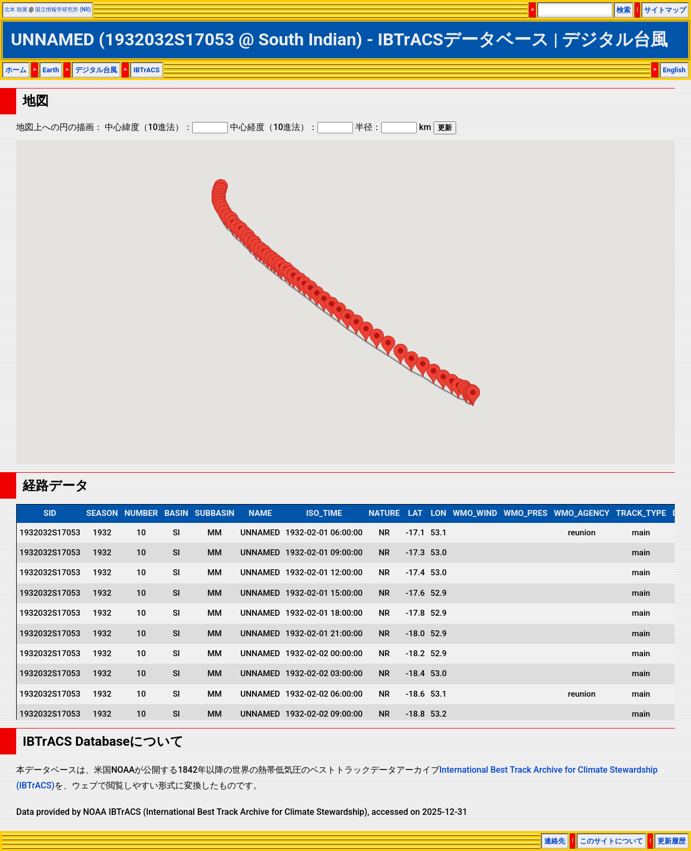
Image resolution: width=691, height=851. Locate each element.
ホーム (15, 70)
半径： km (393, 127)
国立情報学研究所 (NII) (63, 9)
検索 (624, 10)
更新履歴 (672, 841)
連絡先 (554, 841)
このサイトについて (611, 841)
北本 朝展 (16, 9)
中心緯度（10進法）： (166, 127)
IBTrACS (146, 70)
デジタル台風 (96, 70)
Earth (51, 70)
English (674, 70)
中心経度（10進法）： (291, 127)
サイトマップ (665, 10)
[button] (324, 301)
